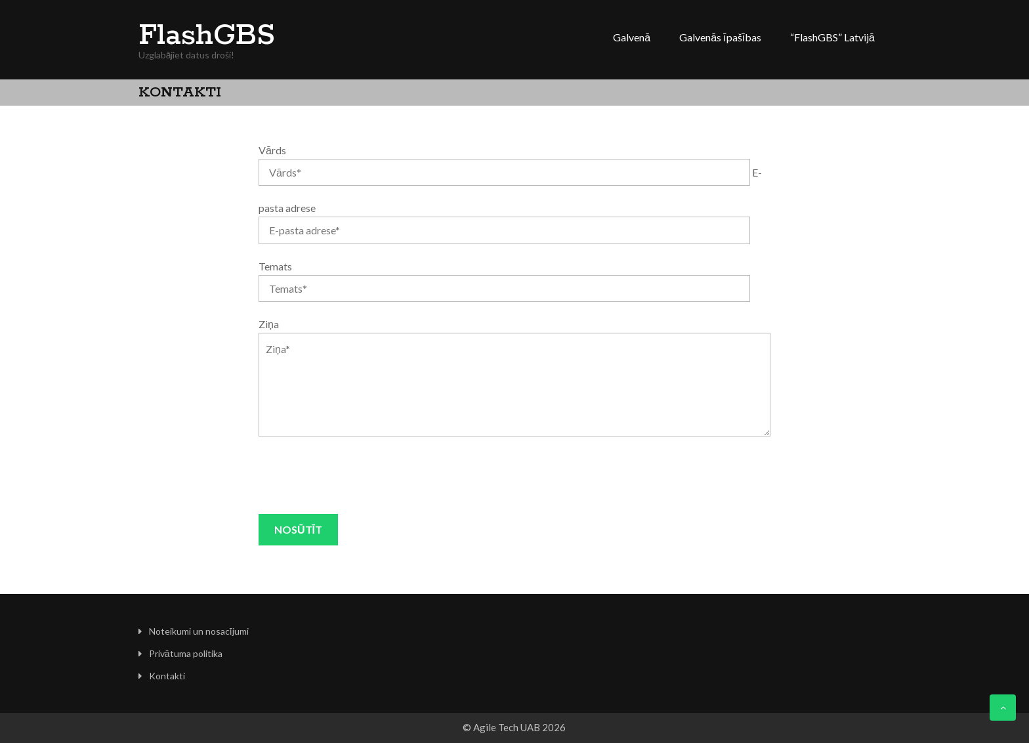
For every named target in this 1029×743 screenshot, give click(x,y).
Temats (275, 266)
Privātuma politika (185, 653)
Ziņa (269, 324)
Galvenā (631, 37)
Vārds (272, 150)
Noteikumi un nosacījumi (199, 631)
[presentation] (358, 475)
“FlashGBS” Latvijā (832, 37)
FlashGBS (206, 36)
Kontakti (167, 675)
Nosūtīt (298, 529)
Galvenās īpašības (720, 37)
